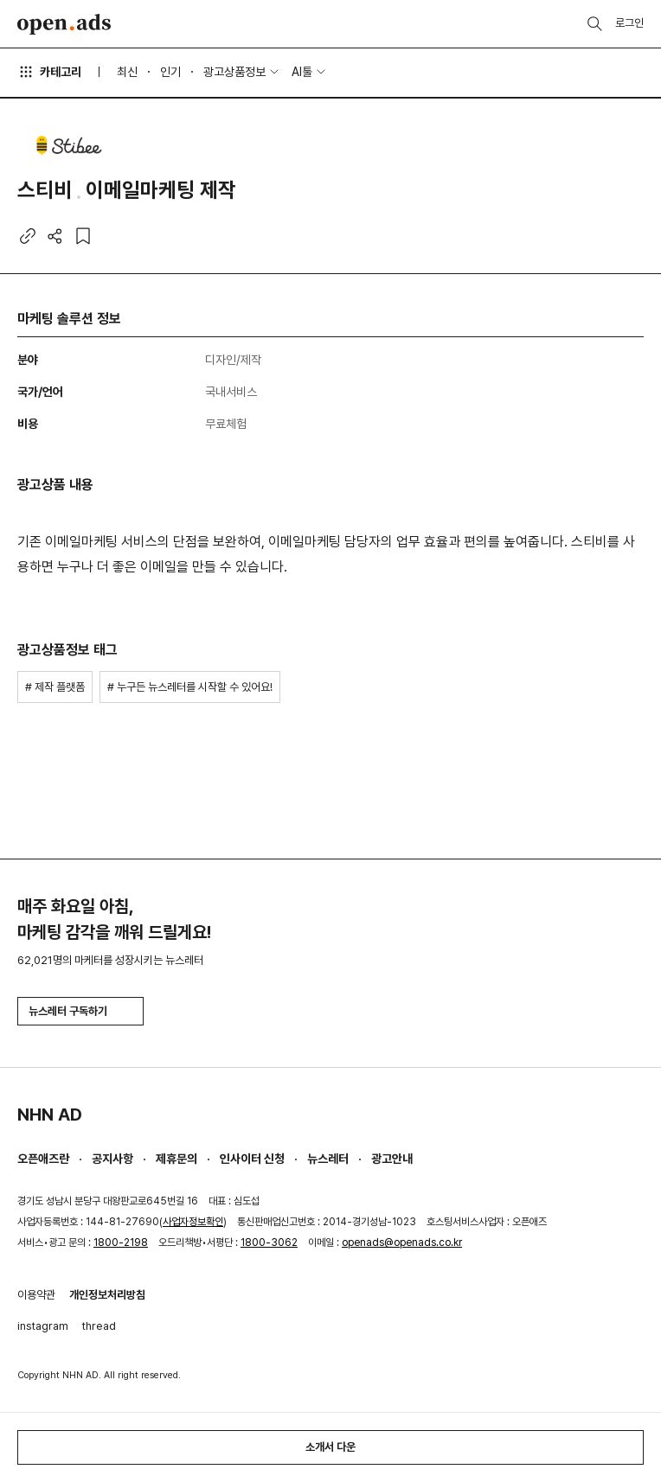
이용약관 (36, 1294)
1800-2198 (120, 1242)
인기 (170, 72)
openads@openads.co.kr (402, 1242)
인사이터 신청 (252, 1159)
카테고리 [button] (49, 71)
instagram (42, 1325)
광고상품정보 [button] (234, 72)
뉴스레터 (328, 1159)
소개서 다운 (330, 1446)
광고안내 (392, 1159)
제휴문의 (176, 1159)
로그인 (629, 22)
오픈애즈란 (43, 1159)
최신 (127, 72)
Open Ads (64, 24)
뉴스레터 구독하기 (80, 1011)
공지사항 (112, 1159)
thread (99, 1325)
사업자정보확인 (193, 1222)
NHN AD (49, 1114)
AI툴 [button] (302, 72)
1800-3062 (269, 1242)
